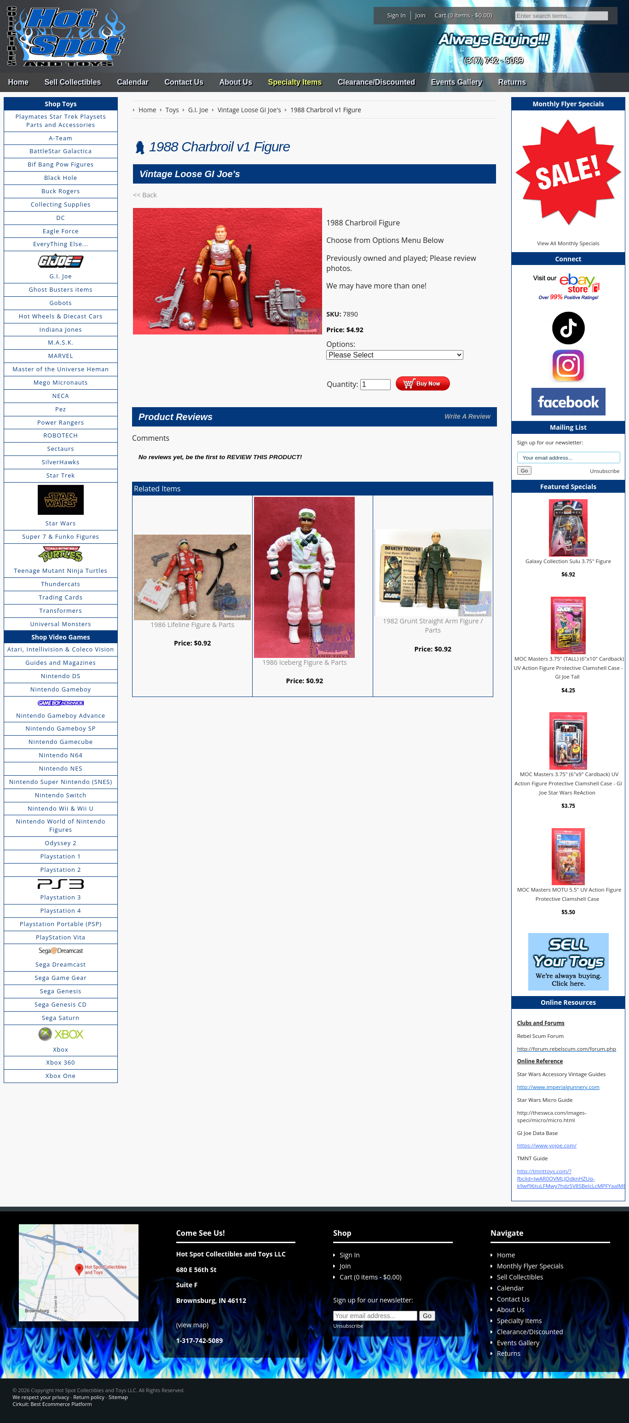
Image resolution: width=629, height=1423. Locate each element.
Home (18, 82)
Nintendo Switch (61, 795)
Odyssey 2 (60, 843)
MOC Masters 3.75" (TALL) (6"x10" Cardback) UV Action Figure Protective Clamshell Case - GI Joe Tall (569, 667)
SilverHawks (61, 462)
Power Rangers (60, 422)
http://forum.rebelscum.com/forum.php (567, 1048)
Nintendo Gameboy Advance (60, 715)
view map (192, 1324)
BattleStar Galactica (60, 151)
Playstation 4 (60, 910)
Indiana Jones (61, 329)
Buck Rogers (60, 191)
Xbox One (61, 1076)
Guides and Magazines (60, 662)
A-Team (60, 138)
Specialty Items (295, 82)
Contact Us (183, 82)
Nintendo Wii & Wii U (61, 808)
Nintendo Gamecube (61, 741)
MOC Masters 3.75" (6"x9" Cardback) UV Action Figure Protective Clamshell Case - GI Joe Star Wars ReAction (568, 783)
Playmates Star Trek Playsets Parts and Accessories (60, 120)
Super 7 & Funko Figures (60, 536)
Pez (60, 409)
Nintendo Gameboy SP (60, 728)
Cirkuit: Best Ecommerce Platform (52, 1403)
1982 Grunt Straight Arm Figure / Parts (433, 625)
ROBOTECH (60, 435)
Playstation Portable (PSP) (61, 924)
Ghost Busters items (60, 289)
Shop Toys (60, 103)
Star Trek (60, 475)
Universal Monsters (61, 624)
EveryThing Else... (60, 244)
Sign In (396, 15)
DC (60, 217)
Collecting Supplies (61, 204)
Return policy (88, 1397)
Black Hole (60, 177)
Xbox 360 (60, 1062)
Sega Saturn (61, 1018)
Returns (512, 82)
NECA (60, 396)
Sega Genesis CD (61, 1004)
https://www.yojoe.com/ (547, 1145)
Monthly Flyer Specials (530, 1266)
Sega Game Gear (61, 978)
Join (420, 15)
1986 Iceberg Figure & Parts (304, 662)
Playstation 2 (60, 869)
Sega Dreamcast (60, 964)
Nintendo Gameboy (60, 689)
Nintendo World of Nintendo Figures (61, 825)
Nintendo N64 (60, 755)
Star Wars (61, 523)
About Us (235, 82)
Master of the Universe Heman (60, 369)
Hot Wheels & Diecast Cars (61, 316)
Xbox (61, 1049)
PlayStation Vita (61, 937)
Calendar (132, 82)
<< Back (145, 194)
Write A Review (467, 416)
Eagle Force (61, 231)
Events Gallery (456, 82)
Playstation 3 (60, 897)
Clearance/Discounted (376, 82)
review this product (263, 457)
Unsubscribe (604, 470)
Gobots (60, 303)
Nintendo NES (61, 768)
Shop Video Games (60, 637)
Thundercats (60, 584)
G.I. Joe (60, 276)
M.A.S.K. (61, 342)
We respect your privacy (40, 1397)
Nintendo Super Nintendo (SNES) (60, 782)
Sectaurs (60, 448)
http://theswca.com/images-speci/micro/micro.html (552, 1116)
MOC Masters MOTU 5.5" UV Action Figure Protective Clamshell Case (569, 894)
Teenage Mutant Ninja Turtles (61, 570)
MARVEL (61, 355)
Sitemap (118, 1397)
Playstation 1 (60, 856)
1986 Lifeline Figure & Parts (192, 624)
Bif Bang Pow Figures (61, 164)
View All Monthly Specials (568, 243)
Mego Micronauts (61, 382)
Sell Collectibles (73, 82)
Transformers (61, 610)
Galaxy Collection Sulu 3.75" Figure (568, 561)
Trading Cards (61, 597)
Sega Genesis (60, 991)
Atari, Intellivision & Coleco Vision (61, 649)
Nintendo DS (61, 676)
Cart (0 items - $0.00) (463, 15)
